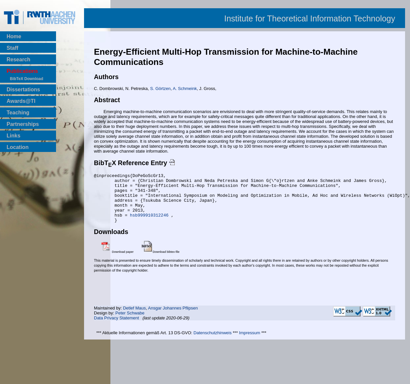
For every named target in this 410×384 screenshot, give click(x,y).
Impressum (249, 342)
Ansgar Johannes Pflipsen (173, 317)
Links (13, 135)
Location (18, 147)
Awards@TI (21, 101)
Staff (12, 48)
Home (14, 36)
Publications (22, 71)
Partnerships (23, 124)
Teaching (18, 112)
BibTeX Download (26, 78)
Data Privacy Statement (116, 327)
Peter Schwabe (129, 322)
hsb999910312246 (150, 224)
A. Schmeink (185, 88)
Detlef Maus (134, 317)
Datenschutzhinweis (212, 342)
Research (18, 59)
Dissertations (23, 89)
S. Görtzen (160, 88)
